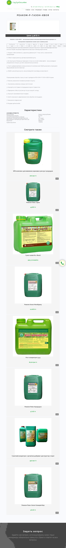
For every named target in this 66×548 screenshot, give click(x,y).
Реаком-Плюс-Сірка (33, 202)
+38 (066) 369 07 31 (49, 6)
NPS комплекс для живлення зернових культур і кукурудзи (33, 171)
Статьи (50, 9)
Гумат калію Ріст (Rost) (33, 255)
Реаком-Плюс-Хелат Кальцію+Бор (33, 505)
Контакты (56, 9)
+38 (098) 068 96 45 (37, 6)
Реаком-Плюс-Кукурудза (33, 407)
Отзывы (45, 9)
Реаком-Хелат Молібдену (33, 304)
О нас (32, 9)
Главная (28, 9)
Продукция (38, 9)
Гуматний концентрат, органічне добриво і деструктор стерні (33, 456)
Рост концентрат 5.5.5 (33, 357)
